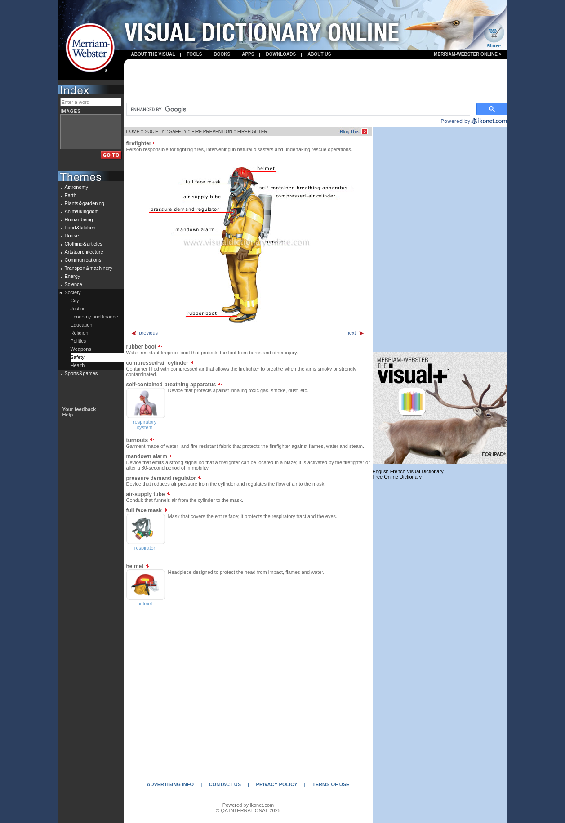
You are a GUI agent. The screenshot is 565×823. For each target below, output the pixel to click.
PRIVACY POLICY (277, 784)
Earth (70, 195)
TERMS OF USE (331, 784)
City (75, 300)
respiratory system (144, 424)
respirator (144, 547)
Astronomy (77, 187)
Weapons (81, 349)
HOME (133, 131)
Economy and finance (94, 316)
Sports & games (81, 373)
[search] (297, 109)
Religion (80, 332)
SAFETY (178, 131)
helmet (144, 603)
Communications (83, 260)
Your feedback (79, 409)
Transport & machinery (88, 268)
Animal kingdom (82, 211)
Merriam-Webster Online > (467, 54)
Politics (78, 341)
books (222, 54)
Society (73, 292)
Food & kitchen (80, 227)
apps (248, 54)
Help (67, 414)
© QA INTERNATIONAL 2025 (248, 810)
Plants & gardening (85, 203)
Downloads (281, 54)
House (72, 235)
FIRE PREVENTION (211, 131)
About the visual (153, 54)
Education (82, 324)
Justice (78, 308)
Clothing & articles (83, 243)
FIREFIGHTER (252, 131)
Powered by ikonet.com (248, 805)
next (356, 332)
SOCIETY (155, 131)
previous (144, 332)
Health (78, 365)
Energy (72, 276)
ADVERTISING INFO (170, 784)
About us (319, 54)
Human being (79, 219)
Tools (194, 54)
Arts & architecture (84, 252)
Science (73, 284)
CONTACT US (225, 784)
